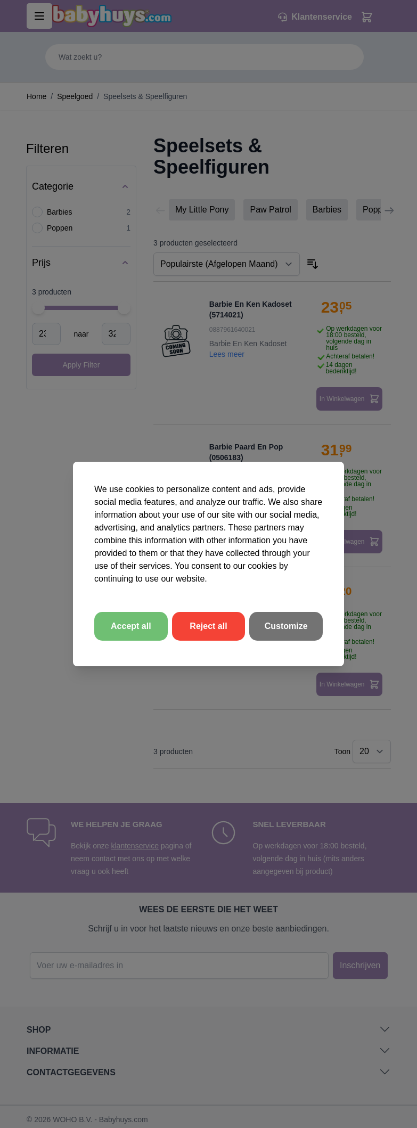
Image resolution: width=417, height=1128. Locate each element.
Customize (286, 626)
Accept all (131, 626)
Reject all (208, 626)
